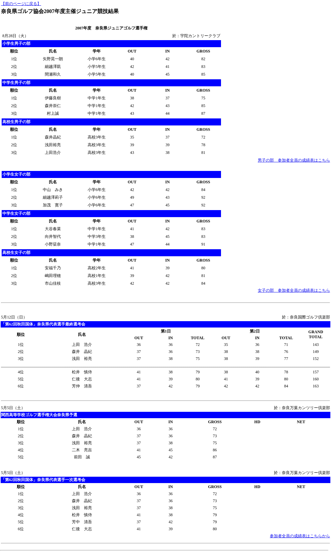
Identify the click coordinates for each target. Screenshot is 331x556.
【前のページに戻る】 (21, 3)
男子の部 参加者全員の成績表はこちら (294, 160)
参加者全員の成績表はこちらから (300, 536)
